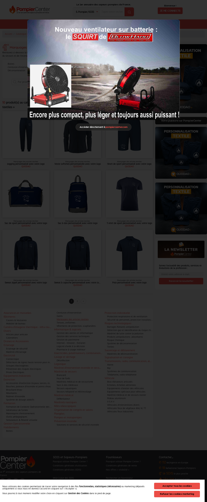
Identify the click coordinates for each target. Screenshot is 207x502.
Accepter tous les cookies (177, 485)
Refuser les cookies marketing (177, 493)
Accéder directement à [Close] (103, 126)
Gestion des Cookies (78, 493)
